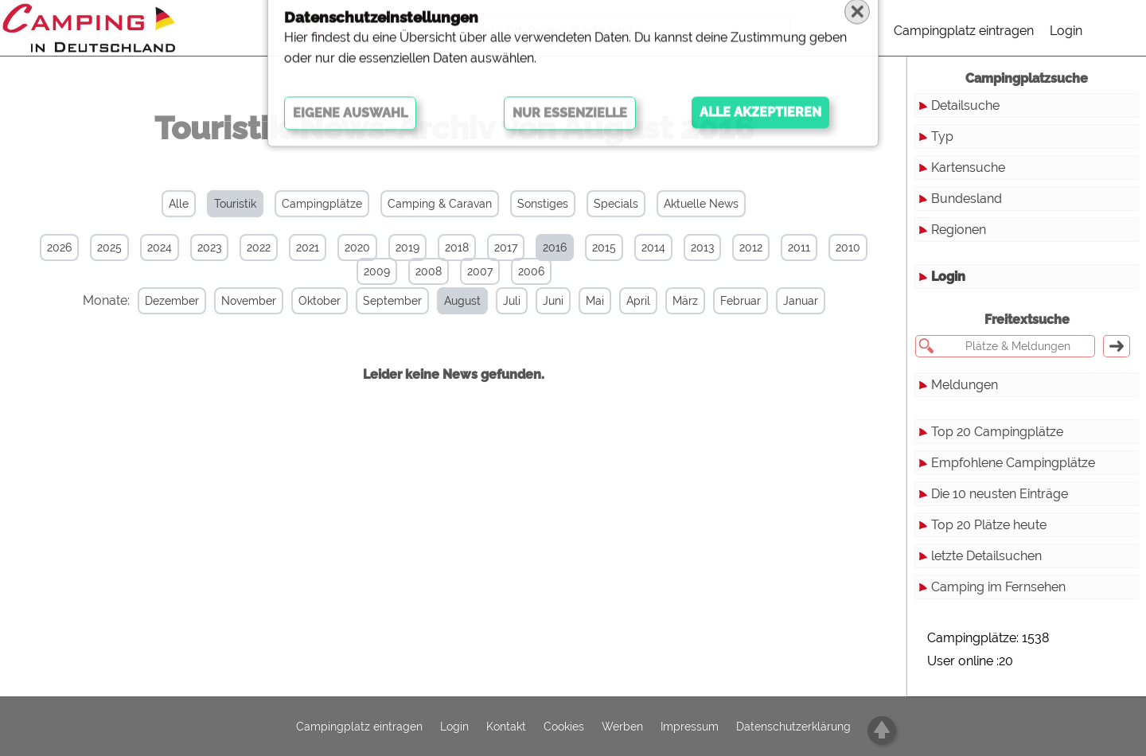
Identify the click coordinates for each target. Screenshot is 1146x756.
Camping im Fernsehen (998, 586)
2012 (750, 247)
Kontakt (506, 726)
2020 (357, 247)
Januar (776, 300)
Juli (488, 300)
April (614, 300)
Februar (716, 300)
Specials (616, 203)
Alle (179, 203)
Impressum (690, 726)
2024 (159, 247)
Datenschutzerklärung (793, 726)
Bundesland (966, 198)
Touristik (235, 203)
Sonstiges (542, 203)
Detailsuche (965, 105)
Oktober (296, 300)
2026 (59, 247)
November (224, 300)
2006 (531, 271)
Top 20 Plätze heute (989, 524)
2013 (702, 247)
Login (1066, 30)
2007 (480, 271)
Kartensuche (968, 167)
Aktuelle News (701, 203)
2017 (505, 247)
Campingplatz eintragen (964, 30)
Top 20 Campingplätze (997, 431)
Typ (942, 136)
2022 (259, 247)
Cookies (564, 726)
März (661, 300)
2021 (307, 247)
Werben (622, 726)
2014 (653, 247)
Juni (529, 300)
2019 (407, 247)
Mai (571, 300)
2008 (428, 271)
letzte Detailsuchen (986, 555)
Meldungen (964, 384)
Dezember (148, 300)
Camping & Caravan (440, 203)
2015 (604, 247)
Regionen (958, 229)
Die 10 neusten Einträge (999, 493)
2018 (457, 247)
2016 (555, 247)
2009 (377, 271)
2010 (848, 247)
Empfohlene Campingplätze (1013, 462)
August (438, 300)
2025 (109, 247)
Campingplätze (322, 203)
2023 (209, 247)
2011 (799, 247)
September (368, 300)
